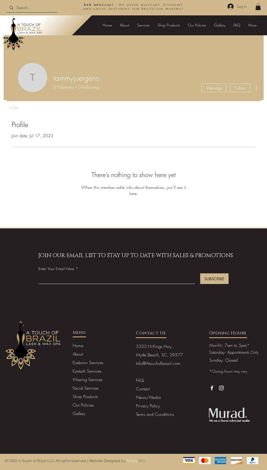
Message (214, 88)
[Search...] (31, 7)
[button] (258, 6)
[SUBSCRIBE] (214, 278)
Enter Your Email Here (56, 269)
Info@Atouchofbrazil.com (158, 363)
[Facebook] (212, 388)
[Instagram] (221, 388)
